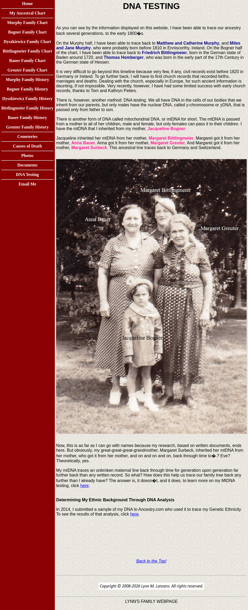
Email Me (27, 184)
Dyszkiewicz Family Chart (27, 41)
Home (27, 3)
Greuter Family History (27, 127)
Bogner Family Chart (27, 32)
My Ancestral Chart (27, 13)
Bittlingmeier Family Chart (27, 51)
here (84, 485)
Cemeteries (27, 136)
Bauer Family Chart (27, 60)
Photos (27, 155)
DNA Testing (27, 174)
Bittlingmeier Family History (27, 108)
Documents (27, 165)
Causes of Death (27, 146)
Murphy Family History (27, 79)
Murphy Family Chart (27, 22)
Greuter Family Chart (27, 70)
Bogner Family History (27, 89)
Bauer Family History (27, 117)
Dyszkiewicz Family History (27, 98)
